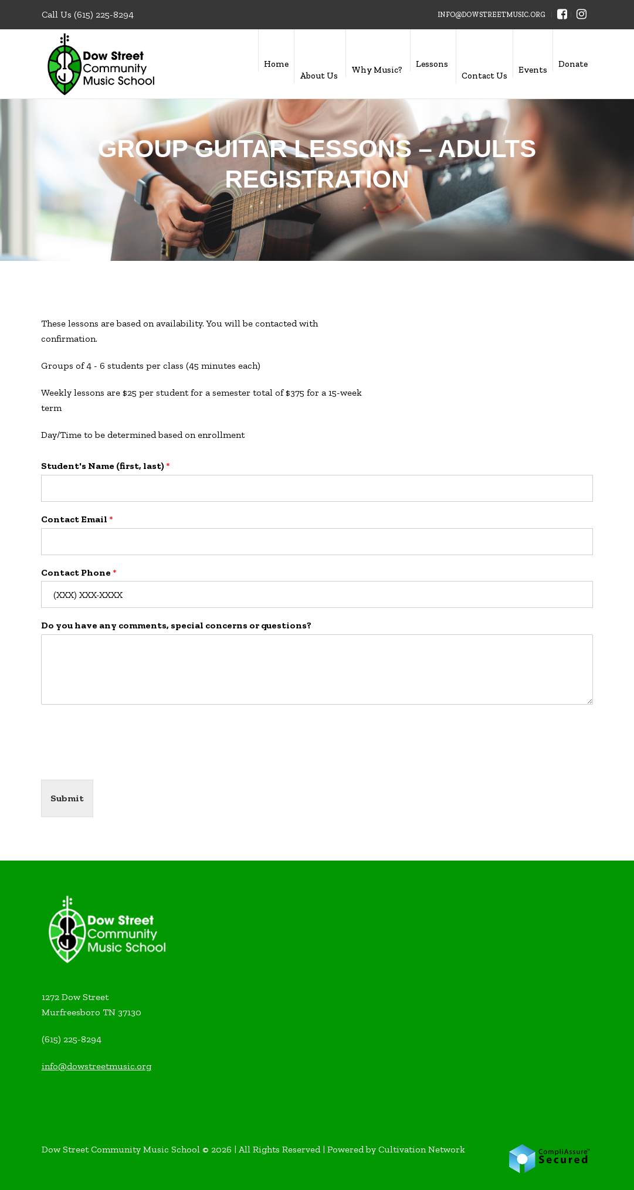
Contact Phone (79, 572)
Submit (67, 798)
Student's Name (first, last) (105, 465)
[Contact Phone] (317, 594)
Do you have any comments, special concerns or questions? (176, 625)
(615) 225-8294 (104, 14)
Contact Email (77, 519)
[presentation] (130, 760)
